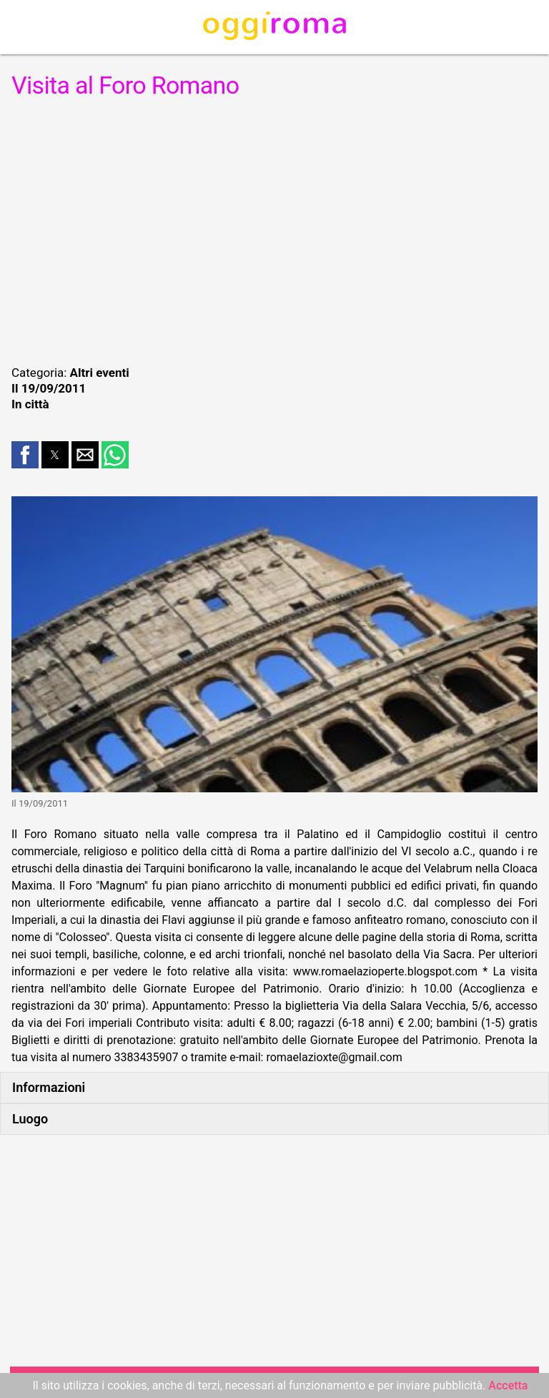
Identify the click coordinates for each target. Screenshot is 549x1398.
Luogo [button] (30, 1118)
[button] (25, 454)
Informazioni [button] (48, 1087)
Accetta (508, 1385)
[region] (274, 230)
